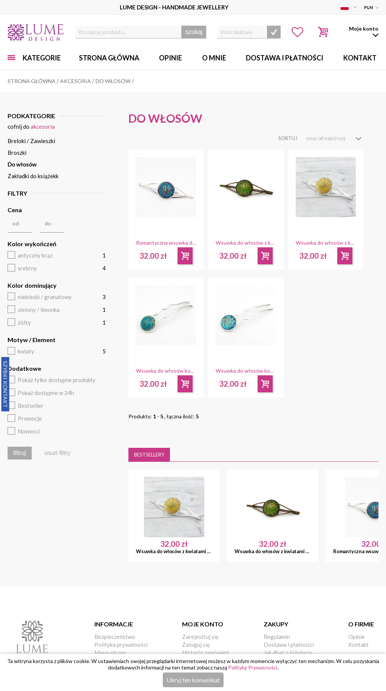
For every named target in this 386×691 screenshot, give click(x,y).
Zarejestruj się (200, 636)
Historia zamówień (205, 652)
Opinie (170, 58)
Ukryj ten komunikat (193, 679)
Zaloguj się (196, 644)
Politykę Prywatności (252, 667)
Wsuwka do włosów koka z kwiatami (166, 370)
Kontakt (360, 58)
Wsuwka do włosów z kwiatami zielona (246, 242)
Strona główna (109, 58)
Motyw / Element (32, 339)
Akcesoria (43, 126)
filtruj (19, 453)
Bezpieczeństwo (114, 636)
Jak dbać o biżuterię (288, 652)
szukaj (193, 32)
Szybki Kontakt (5, 384)
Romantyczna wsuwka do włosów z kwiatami (166, 242)
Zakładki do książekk (33, 176)
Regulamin (277, 636)
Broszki (17, 152)
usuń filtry (57, 453)
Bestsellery (149, 455)
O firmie (361, 624)
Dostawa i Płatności (284, 58)
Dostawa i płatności (289, 644)
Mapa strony (110, 652)
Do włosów (22, 164)
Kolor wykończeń (32, 243)
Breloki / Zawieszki (31, 140)
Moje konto (202, 624)
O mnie (214, 58)
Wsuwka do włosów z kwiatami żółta (326, 242)
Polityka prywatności (121, 644)
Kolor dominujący (32, 285)
